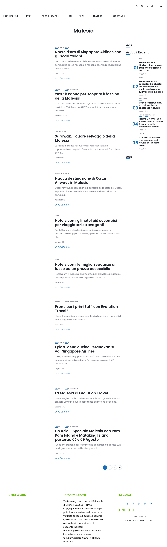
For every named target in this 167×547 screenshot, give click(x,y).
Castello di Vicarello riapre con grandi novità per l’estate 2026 (150, 141)
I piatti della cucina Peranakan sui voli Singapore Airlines (85, 349)
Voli (67, 47)
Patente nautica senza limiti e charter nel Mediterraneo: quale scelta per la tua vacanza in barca (151, 86)
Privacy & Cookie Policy (139, 520)
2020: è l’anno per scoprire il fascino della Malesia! (87, 96)
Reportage (119, 16)
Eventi (30, 16)
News (82, 16)
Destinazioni (10, 16)
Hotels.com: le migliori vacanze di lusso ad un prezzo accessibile (85, 266)
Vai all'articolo (62, 78)
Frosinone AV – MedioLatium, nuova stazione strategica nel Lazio (150, 66)
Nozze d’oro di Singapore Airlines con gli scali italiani (88, 54)
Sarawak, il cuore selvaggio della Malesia (85, 138)
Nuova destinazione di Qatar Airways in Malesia (81, 180)
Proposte (59, 89)
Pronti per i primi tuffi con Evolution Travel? (86, 308)
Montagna (150, 115)
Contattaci (139, 517)
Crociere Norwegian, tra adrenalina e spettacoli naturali (150, 105)
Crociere (143, 99)
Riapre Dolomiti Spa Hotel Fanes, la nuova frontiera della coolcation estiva (151, 122)
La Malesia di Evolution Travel (81, 393)
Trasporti (98, 16)
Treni (141, 59)
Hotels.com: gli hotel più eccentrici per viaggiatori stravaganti (86, 222)
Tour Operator (50, 16)
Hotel (70, 16)
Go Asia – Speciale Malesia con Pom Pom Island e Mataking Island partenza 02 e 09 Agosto (87, 435)
